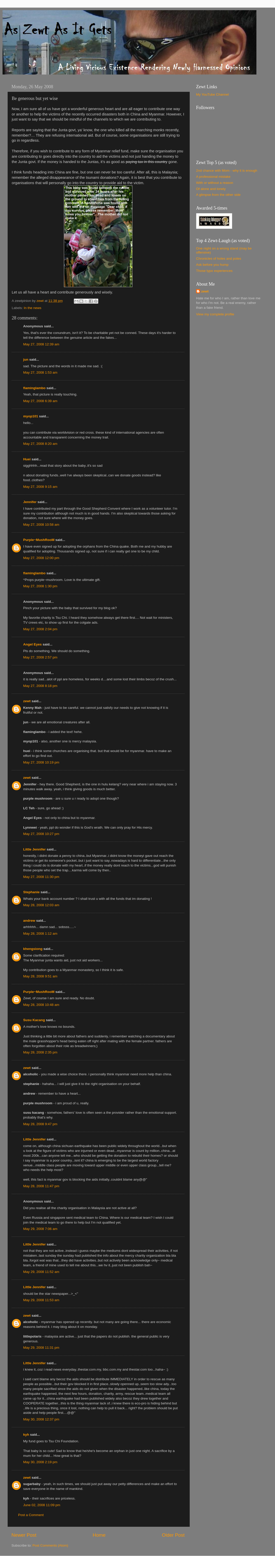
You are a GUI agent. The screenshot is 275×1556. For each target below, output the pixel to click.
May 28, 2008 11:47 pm (41, 1186)
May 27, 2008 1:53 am (40, 372)
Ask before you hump (212, 265)
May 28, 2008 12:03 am (41, 905)
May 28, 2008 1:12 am (40, 933)
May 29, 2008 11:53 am (41, 1300)
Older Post (173, 1535)
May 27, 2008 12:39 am (41, 344)
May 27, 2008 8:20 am (40, 444)
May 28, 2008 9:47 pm (40, 1124)
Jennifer (30, 502)
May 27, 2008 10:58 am (41, 524)
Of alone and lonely (211, 189)
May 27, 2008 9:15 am (40, 487)
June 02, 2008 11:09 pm (41, 1505)
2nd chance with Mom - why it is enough (226, 170)
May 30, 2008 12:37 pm (41, 1419)
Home (99, 1535)
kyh (26, 1434)
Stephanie (31, 892)
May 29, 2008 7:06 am (40, 1229)
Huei (27, 459)
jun (25, 359)
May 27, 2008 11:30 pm (41, 877)
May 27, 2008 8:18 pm (40, 686)
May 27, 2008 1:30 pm (40, 586)
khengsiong (33, 949)
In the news (32, 308)
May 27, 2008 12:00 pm (41, 558)
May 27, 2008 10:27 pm (41, 834)
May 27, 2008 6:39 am (40, 401)
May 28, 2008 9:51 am (40, 976)
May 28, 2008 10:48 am (41, 1005)
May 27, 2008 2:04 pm (40, 629)
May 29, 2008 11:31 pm (41, 1347)
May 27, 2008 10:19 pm (41, 762)
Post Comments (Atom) (50, 1545)
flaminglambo (34, 388)
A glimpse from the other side (218, 195)
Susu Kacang (34, 1020)
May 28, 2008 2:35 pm (40, 1052)
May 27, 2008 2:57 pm (40, 657)
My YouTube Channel (212, 94)
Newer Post (23, 1535)
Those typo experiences (214, 271)
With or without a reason (214, 183)
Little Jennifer (34, 849)
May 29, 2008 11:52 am (41, 1272)
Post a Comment (31, 1515)
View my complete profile (215, 314)
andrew (29, 920)
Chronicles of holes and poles (218, 258)
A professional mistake (213, 177)
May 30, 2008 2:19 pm (40, 1462)
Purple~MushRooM (38, 540)
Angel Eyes (32, 644)
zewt (27, 701)
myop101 (30, 416)
